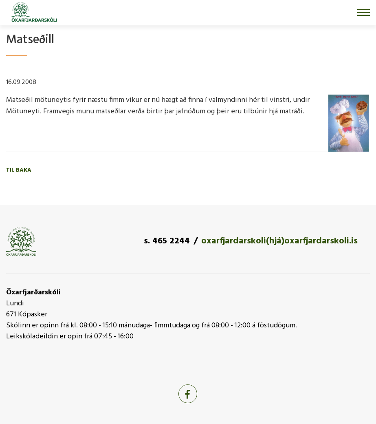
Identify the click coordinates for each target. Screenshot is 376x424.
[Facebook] (187, 393)
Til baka (18, 170)
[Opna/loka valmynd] (363, 12)
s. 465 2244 (167, 241)
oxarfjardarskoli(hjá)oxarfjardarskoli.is (279, 241)
